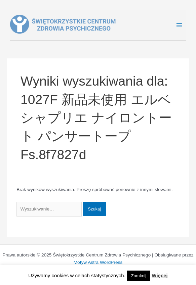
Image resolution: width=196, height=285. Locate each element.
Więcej (159, 275)
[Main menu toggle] (179, 25)
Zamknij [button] (139, 275)
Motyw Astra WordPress (98, 262)
